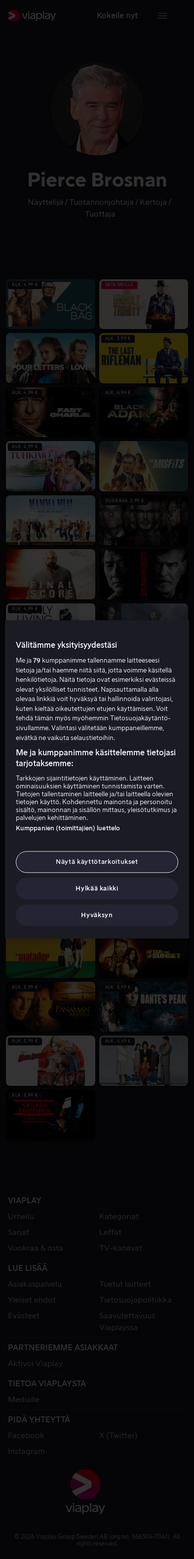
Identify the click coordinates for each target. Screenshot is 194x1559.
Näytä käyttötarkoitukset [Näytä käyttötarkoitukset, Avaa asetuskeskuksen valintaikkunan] (97, 861)
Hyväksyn (97, 915)
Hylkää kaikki (97, 888)
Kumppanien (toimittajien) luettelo (68, 828)
